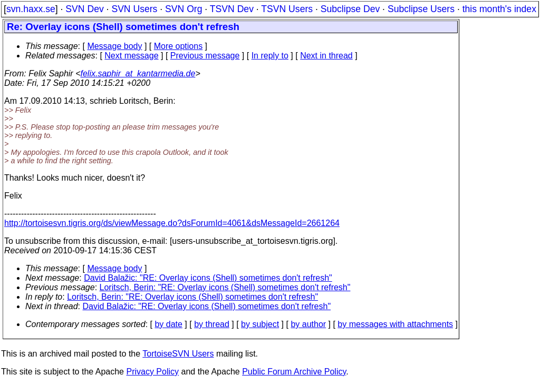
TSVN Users (287, 9)
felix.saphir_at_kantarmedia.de (137, 73)
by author (308, 324)
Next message (131, 55)
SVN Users (134, 9)
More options (178, 46)
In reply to (270, 55)
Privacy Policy (152, 371)
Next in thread (326, 55)
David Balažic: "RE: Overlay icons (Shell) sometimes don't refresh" (208, 277)
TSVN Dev (232, 9)
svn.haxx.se (30, 9)
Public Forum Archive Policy (294, 371)
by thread (211, 324)
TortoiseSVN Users (178, 353)
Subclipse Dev (350, 9)
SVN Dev (84, 9)
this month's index (499, 9)
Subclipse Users (421, 9)
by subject (260, 324)
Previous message (205, 55)
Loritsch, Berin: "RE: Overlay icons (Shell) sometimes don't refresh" (225, 287)
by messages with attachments (395, 324)
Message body (114, 46)
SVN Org (183, 9)
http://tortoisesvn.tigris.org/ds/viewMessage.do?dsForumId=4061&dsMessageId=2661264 (172, 223)
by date (168, 324)
